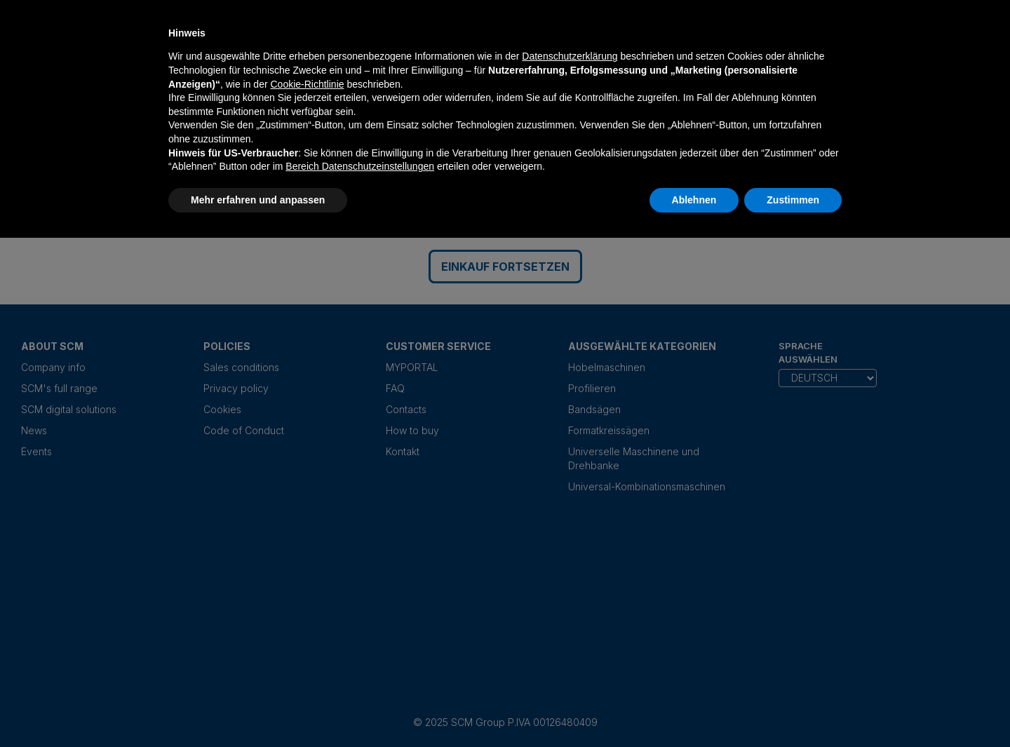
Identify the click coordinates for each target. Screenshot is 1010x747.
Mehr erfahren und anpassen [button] (258, 200)
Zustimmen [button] (793, 200)
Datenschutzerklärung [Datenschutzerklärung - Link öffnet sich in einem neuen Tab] (569, 56)
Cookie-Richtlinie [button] (307, 84)
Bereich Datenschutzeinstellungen (359, 166)
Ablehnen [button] (694, 200)
